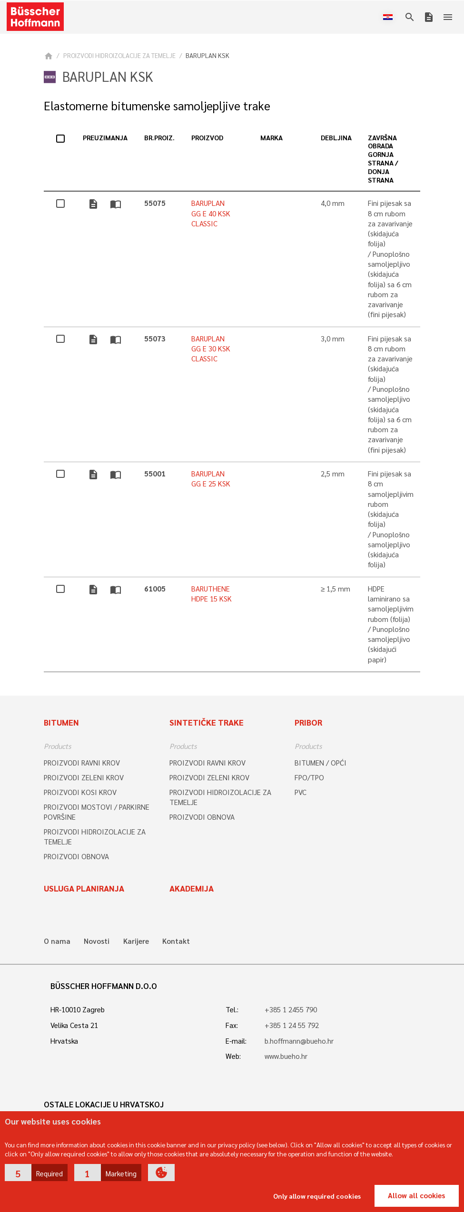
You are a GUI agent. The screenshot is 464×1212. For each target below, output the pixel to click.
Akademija (191, 888)
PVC (300, 792)
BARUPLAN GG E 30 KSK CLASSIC (210, 349)
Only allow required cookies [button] (317, 1196)
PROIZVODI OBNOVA (76, 856)
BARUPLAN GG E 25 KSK (210, 478)
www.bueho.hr (286, 1056)
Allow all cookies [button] (416, 1195)
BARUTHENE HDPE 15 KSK (211, 593)
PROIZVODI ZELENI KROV (84, 777)
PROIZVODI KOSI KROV (80, 792)
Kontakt (176, 941)
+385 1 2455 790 (291, 1009)
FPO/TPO (309, 777)
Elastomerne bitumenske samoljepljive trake (157, 105)
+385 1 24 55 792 (292, 1025)
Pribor (308, 722)
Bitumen (61, 722)
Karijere (136, 941)
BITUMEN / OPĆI (320, 762)
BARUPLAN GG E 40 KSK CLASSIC (210, 213)
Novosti (96, 941)
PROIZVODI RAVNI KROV (82, 762)
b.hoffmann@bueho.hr (299, 1041)
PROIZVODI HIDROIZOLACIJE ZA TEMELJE (119, 55)
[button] (36, 1172)
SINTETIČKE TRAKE (206, 722)
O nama (57, 941)
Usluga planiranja (84, 888)
